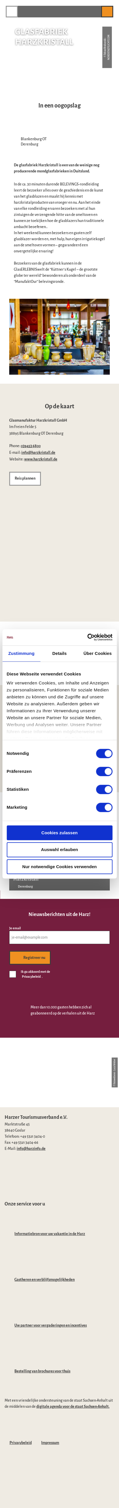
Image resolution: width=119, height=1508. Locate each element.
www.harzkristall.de (40, 459)
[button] (94, 11)
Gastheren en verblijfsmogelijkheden (44, 1280)
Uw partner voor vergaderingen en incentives (50, 1325)
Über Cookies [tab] (98, 653)
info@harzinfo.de (31, 1149)
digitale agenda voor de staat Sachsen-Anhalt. (72, 1407)
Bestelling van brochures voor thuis (42, 1371)
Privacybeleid (21, 1443)
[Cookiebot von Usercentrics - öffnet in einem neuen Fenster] (87, 637)
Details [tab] (59, 653)
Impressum (50, 1443)
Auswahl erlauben (59, 849)
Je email (15, 928)
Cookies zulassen (59, 832)
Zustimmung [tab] (21, 653)
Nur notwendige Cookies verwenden (59, 866)
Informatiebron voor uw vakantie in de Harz (49, 1234)
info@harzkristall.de (38, 453)
